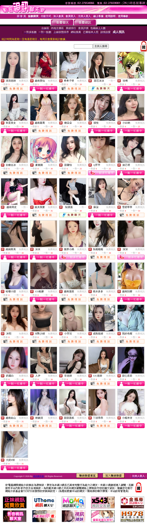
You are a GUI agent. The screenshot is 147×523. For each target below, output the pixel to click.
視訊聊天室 (38, 476)
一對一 (111, 80)
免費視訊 (23, 80)
